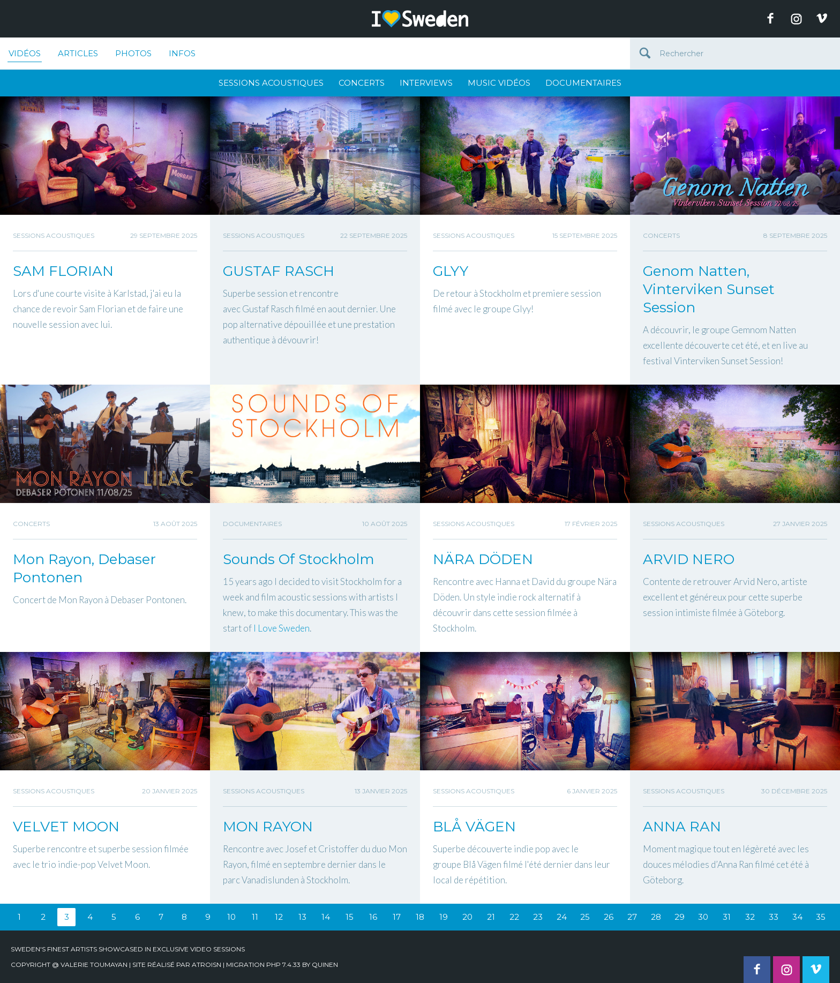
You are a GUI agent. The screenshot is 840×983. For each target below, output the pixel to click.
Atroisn (206, 965)
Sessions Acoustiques (271, 83)
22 (514, 917)
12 (279, 917)
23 (538, 917)
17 (397, 917)
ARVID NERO (688, 559)
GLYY (450, 271)
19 (443, 917)
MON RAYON (268, 826)
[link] (281, 628)
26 (608, 917)
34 (797, 917)
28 (656, 917)
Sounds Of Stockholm (298, 559)
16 (373, 917)
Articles (78, 53)
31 (727, 917)
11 (255, 917)
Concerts (362, 83)
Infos (182, 53)
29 (679, 917)
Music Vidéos (499, 83)
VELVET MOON (66, 826)
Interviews (426, 83)
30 (703, 917)
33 (773, 917)
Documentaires (583, 83)
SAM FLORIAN (63, 271)
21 (491, 917)
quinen (325, 965)
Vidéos (25, 55)
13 (302, 917)
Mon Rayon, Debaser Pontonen (84, 568)
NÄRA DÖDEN (483, 559)
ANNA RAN (682, 826)
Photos (133, 53)
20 (467, 917)
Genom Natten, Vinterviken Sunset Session (709, 289)
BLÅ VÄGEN (474, 826)
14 (325, 917)
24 (562, 917)
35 (821, 917)
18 (420, 917)
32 (750, 917)
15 (350, 917)
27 (632, 917)
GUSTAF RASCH (278, 271)
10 (231, 917)
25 (585, 917)
